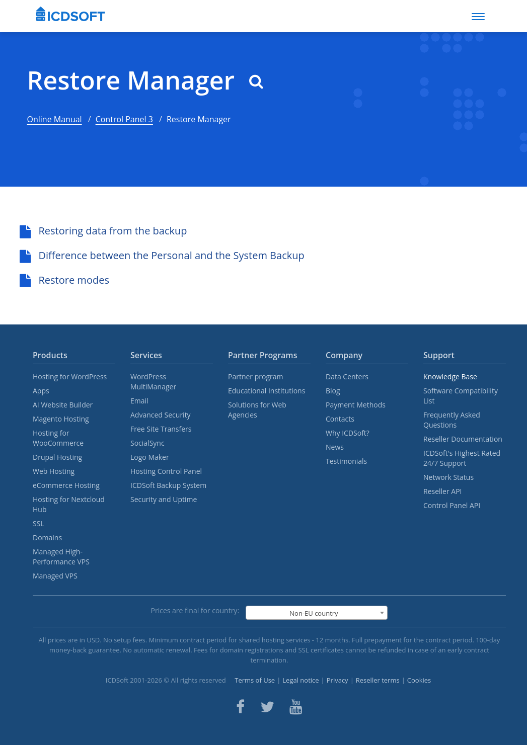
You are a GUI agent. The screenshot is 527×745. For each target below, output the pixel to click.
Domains (47, 537)
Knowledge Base (450, 376)
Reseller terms (378, 680)
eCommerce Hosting (66, 485)
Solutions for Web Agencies (257, 410)
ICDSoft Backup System (168, 485)
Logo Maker (149, 457)
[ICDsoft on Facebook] (240, 706)
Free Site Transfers (160, 429)
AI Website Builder (63, 404)
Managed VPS (55, 576)
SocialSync (147, 443)
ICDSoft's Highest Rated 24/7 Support (461, 458)
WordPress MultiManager (153, 381)
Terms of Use (255, 680)
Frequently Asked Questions (451, 420)
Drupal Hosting (57, 457)
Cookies (419, 680)
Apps (41, 390)
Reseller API (442, 491)
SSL (38, 523)
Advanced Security (160, 415)
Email (139, 400)
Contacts (340, 419)
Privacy (337, 680)
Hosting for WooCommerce (58, 438)
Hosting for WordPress (70, 376)
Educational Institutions (266, 390)
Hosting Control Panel (166, 471)
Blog (333, 390)
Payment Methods (356, 404)
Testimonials (346, 461)
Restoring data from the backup (103, 230)
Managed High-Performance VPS (61, 556)
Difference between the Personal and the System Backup (162, 255)
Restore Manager (145, 80)
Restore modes (64, 280)
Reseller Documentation (462, 439)
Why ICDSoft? (347, 433)
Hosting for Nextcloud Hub (69, 504)
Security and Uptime (163, 499)
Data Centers (347, 376)
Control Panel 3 (124, 119)
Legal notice (300, 680)
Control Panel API (451, 505)
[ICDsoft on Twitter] (267, 706)
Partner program (255, 376)
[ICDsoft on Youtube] (296, 706)
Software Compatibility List (460, 395)
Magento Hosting (61, 419)
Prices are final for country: (195, 610)
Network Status (448, 477)
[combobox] (317, 613)
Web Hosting (53, 471)
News (335, 447)
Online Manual (54, 119)
